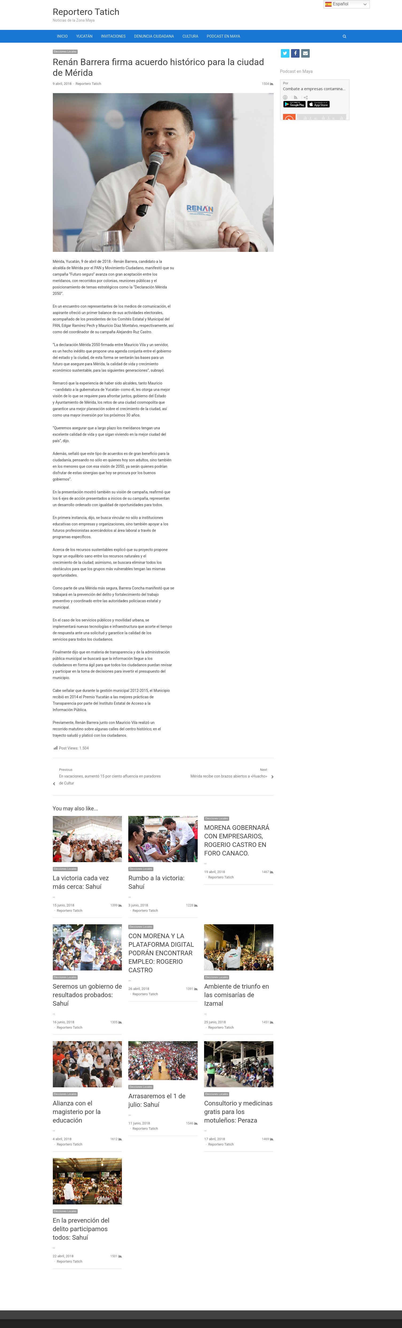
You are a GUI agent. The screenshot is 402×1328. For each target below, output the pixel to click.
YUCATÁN (84, 36)
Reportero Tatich (86, 11)
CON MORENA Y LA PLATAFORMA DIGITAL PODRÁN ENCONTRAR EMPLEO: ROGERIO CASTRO (161, 953)
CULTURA (190, 36)
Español (336, 4)
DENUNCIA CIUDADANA (154, 36)
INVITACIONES (113, 36)
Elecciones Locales (65, 51)
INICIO (62, 36)
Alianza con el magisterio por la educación (77, 1112)
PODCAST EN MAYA (223, 36)
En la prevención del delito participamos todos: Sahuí (81, 1229)
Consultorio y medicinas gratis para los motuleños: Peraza (238, 1112)
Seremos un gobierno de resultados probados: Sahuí (87, 995)
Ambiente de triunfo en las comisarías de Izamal (236, 995)
